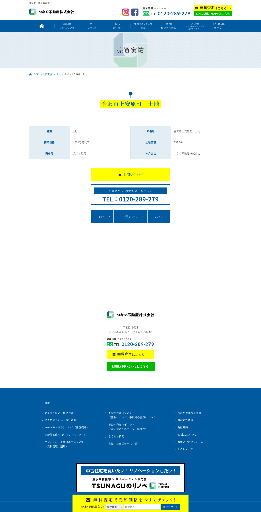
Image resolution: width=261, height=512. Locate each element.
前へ (102, 216)
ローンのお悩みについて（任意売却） (67, 427)
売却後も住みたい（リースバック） (65, 434)
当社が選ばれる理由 (189, 413)
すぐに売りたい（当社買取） (62, 420)
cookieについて (187, 434)
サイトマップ (185, 449)
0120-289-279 (174, 13)
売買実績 (47, 74)
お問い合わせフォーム (190, 442)
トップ (41, 26)
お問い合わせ (133, 174)
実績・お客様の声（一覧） (124, 443)
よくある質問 (116, 436)
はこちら (213, 7)
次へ (158, 216)
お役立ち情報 (168, 25)
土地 (59, 74)
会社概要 (182, 427)
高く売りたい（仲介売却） (60, 413)
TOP (36, 74)
